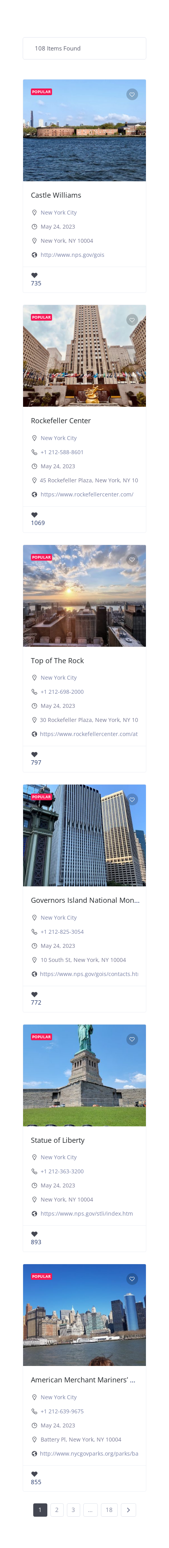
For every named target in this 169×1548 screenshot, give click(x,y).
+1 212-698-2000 (62, 691)
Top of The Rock (57, 660)
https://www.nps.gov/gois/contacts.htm (91, 974)
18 (109, 1510)
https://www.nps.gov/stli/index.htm (87, 1213)
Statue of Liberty (57, 1140)
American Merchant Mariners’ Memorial (96, 1379)
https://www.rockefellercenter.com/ (87, 494)
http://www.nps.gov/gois (72, 254)
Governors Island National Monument (93, 900)
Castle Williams (56, 195)
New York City (59, 212)
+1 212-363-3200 (62, 1171)
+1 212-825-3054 (62, 931)
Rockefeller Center (61, 420)
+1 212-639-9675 (62, 1411)
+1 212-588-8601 (62, 452)
